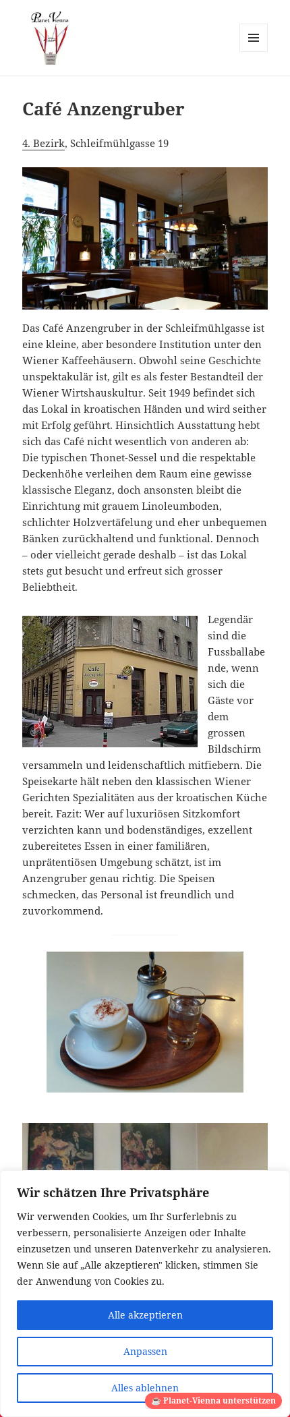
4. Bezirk (43, 143)
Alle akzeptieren (145, 1314)
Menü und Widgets (254, 51)
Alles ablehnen (145, 1387)
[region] (145, 1293)
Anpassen (145, 1351)
